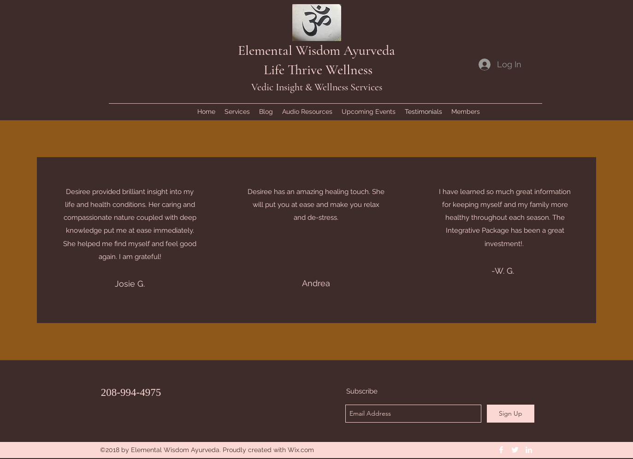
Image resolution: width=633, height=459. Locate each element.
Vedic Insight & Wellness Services (316, 87)
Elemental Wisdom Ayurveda (316, 50)
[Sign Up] (510, 414)
